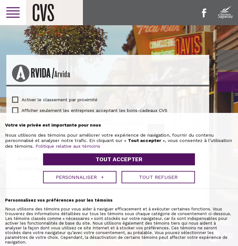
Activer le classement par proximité (59, 99)
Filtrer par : (24, 120)
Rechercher (94, 120)
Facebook (204, 13)
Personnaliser (80, 233)
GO (228, 82)
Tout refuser (158, 233)
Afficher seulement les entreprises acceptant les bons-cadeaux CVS (94, 110)
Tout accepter (119, 216)
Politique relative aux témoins (67, 202)
